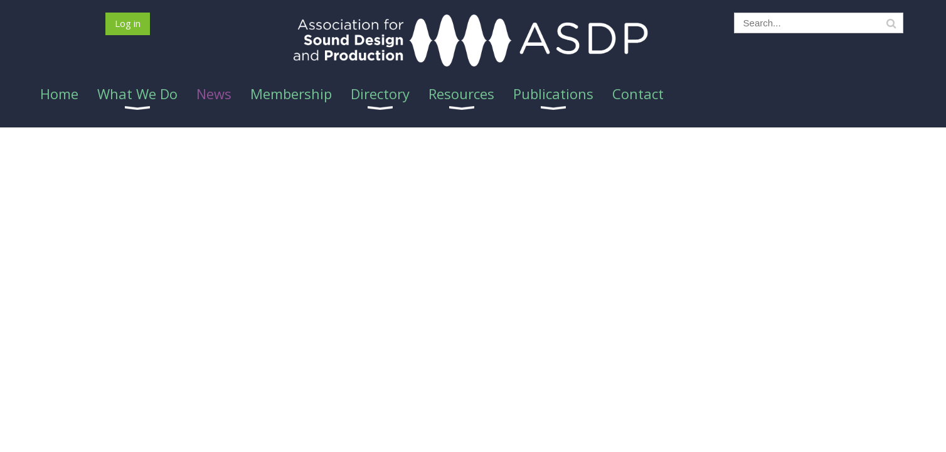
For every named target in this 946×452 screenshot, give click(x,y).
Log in (128, 23)
